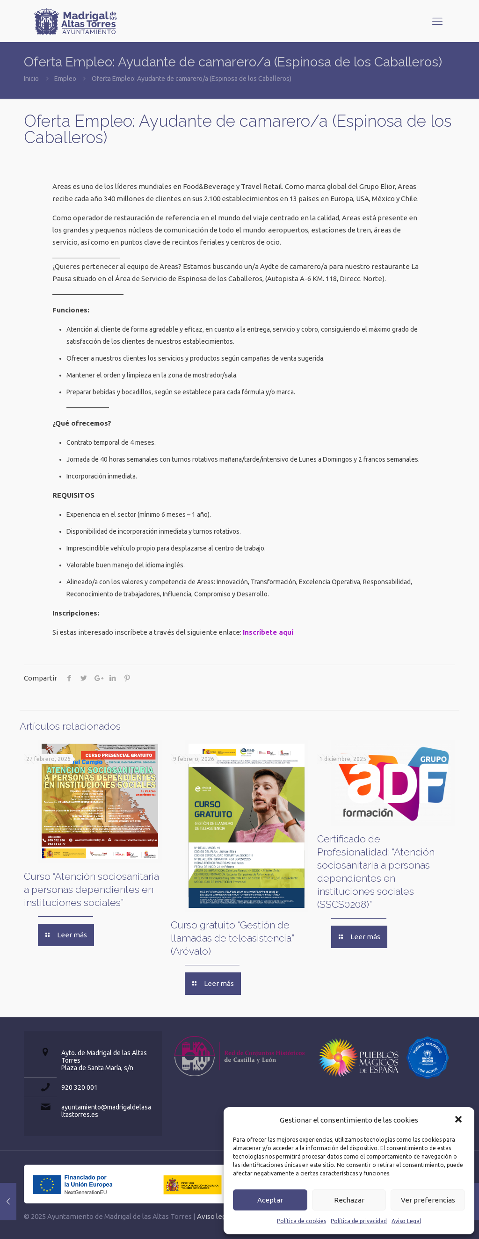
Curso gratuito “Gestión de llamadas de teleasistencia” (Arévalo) (232, 938)
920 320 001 (79, 1087)
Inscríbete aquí (268, 632)
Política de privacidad (359, 1221)
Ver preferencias (428, 1200)
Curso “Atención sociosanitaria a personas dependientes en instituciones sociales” (91, 889)
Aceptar (270, 1200)
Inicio (31, 78)
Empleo (65, 78)
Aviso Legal (406, 1221)
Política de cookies (301, 1221)
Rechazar (349, 1200)
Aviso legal (214, 1216)
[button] (459, 1120)
